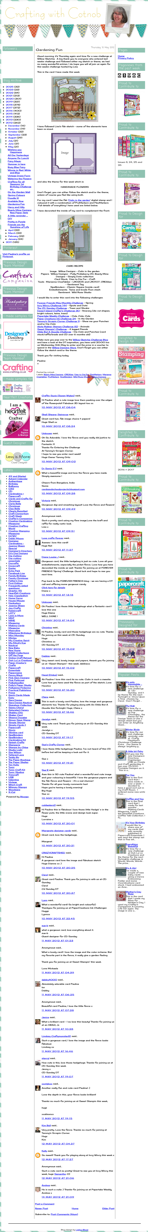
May (11, 146)
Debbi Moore (16, 538)
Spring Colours (16, 195)
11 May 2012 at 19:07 (57, 1076)
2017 (9, 107)
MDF (11, 618)
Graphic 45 (15, 590)
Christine (47, 627)
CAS (11, 488)
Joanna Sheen (17, 605)
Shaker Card (16, 715)
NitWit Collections (19, 653)
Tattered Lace (16, 755)
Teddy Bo (14, 757)
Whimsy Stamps (18, 787)
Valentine (14, 779)
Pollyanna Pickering (20, 687)
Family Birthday (17, 575)
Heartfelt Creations (19, 593)
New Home (15, 650)
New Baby (14, 648)
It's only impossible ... (134, 683)
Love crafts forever (52, 538)
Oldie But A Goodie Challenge (54, 332)
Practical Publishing (20, 690)
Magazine (14, 623)
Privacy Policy (126, 58)
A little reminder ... (18, 215)
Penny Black (15, 675)
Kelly (44, 1151)
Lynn (44, 900)
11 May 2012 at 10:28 (57, 1029)
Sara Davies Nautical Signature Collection (20, 703)
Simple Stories (17, 722)
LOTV (12, 613)
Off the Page (16, 655)
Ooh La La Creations (20, 660)
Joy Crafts (15, 608)
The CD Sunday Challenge (52, 308)
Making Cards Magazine (17, 626)
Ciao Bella (14, 508)
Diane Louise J (50, 557)
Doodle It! (13, 198)
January (13, 239)
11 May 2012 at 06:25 (58, 994)
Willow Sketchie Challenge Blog (90, 339)
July (11, 140)
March (12, 233)
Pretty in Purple (16, 221)
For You (130, 775)
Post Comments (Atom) (64, 1214)
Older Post (108, 1208)
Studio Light (15, 750)
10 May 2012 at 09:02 (59, 461)
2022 (10, 92)
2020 (10, 98)
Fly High (130, 706)
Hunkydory (15, 603)
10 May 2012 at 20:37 (58, 893)
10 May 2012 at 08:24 (58, 426)
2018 (9, 104)
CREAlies (68, 374)
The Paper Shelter (18, 762)
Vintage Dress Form (19, 175)
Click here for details (53, 587)
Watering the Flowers (19, 178)
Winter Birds (133, 729)
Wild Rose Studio (81, 377)
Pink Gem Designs (19, 677)
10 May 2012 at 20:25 (58, 867)
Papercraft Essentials (15, 668)
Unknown (47, 433)
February (13, 236)
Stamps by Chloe (18, 747)
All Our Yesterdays (18, 155)
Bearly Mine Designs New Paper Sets (19, 211)
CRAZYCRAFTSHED (53, 852)
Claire (45, 697)
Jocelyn (46, 719)
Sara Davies (15, 700)
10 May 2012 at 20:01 (58, 823)
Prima (12, 692)
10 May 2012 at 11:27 (57, 550)
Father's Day (16, 580)
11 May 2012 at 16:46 (57, 1051)
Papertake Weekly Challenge (53, 316)
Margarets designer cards (56, 830)
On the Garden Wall (19, 192)
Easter (12, 568)
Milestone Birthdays (20, 633)
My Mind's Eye (17, 643)
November (14, 128)
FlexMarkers (96, 374)
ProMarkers (53, 377)
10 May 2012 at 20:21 (58, 845)
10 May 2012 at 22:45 (58, 918)
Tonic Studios (16, 772)
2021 (9, 95)
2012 (9, 122)
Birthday (13, 483)
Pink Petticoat (16, 680)
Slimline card (16, 732)
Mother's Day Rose (133, 892)
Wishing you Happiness (15, 150)
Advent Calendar (18, 478)
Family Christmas (18, 578)
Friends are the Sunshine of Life (18, 225)
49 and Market (17, 476)
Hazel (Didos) (49, 675)
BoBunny (14, 486)
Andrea (46, 1185)
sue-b (45, 925)
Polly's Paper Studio (20, 685)
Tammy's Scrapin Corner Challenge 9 (58, 321)
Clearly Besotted (18, 511)
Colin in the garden (79, 200)
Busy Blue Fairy (16, 167)
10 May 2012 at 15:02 (58, 649)
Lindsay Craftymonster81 (56, 1036)
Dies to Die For (81, 374)
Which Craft (15, 784)
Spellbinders (16, 735)
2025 (10, 86)
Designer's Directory (20, 551)
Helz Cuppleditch (18, 595)
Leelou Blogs (82, 1230)
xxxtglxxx (47, 1083)
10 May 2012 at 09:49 (58, 509)
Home (75, 1208)
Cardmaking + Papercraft (16, 494)
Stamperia (14, 745)
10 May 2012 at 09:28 (58, 493)
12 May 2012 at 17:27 (57, 1159)
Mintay (13, 638)
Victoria (46, 500)
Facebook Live (17, 573)
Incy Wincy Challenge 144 (52, 305)
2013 (9, 119)
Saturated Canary (19, 710)
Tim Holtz (14, 764)
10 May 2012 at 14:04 (58, 620)
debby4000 (49, 979)
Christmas (14, 506)
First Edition (15, 583)
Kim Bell (46, 1125)
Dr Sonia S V (49, 468)
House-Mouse (17, 600)
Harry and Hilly (16, 207)
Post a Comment (44, 1204)
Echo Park (14, 570)
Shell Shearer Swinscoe (55, 414)
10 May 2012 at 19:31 (57, 763)
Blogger (24, 796)
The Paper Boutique (19, 760)
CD (10, 491)
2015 (10, 113)
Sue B (45, 770)
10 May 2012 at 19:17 (57, 737)
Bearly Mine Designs (53, 374)
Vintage (13, 782)
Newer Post (41, 1208)
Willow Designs (98, 377)
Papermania (15, 672)
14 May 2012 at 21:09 (58, 1197)
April (11, 230)
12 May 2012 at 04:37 (58, 1143)
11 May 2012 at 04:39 (58, 972)
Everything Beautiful (132, 845)
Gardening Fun (16, 204)
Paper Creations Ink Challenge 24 (56, 318)
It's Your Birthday (135, 822)
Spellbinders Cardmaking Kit (17, 738)
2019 (10, 101)
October (13, 131)
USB (11, 777)
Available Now (15, 201)
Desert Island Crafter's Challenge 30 (58, 310)
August (12, 137)
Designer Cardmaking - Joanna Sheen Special (17, 545)
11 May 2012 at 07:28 (58, 1010)
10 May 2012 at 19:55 (58, 798)
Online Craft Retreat (20, 658)
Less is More (16, 615)
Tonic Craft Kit (17, 769)
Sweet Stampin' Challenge (52, 329)
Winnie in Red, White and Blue (19, 171)
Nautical (13, 645)
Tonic (12, 767)
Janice (45, 1017)
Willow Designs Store (64, 347)
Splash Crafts (16, 742)
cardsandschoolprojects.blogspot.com (63, 489)
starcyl (45, 1058)
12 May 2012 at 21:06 (58, 1178)
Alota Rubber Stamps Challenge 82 (57, 326)
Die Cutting (15, 556)
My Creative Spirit (19, 640)
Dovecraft (14, 565)
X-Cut (12, 792)
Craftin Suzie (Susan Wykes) (58, 395)
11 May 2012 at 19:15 (57, 1118)
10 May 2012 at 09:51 (58, 531)
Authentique (15, 481)
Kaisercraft (15, 610)
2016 (10, 110)
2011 (9, 242)
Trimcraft (14, 774)
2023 (10, 89)
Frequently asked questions (18, 586)
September (14, 134)
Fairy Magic (14, 161)
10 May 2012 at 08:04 (59, 407)
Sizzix (12, 730)
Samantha (60, 1174)
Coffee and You (135, 799)
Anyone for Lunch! (18, 158)
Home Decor (16, 598)
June (11, 143)
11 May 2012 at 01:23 (57, 940)
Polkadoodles (16, 682)
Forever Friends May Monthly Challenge (60, 303)
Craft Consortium (19, 513)
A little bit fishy (134, 751)
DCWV (12, 536)
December (14, 125)
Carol (45, 875)
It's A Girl (131, 868)
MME (12, 620)
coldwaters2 (49, 805)
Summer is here (16, 164)
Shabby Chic (16, 712)
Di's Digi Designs (18, 553)
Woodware (14, 789)
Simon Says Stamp (20, 720)
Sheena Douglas (18, 717)
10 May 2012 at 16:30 (58, 690)
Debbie (46, 656)
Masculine (14, 630)
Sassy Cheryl (16, 707)
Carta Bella (15, 503)
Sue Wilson (15, 752)
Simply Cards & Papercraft (17, 726)
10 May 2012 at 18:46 (58, 712)
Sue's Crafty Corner (53, 744)
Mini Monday (16, 635)
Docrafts (14, 563)
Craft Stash (15, 516)
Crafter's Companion (20, 518)
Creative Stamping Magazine (19, 532)
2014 (9, 116)
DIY (10, 218)
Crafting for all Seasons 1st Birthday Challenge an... (19, 185)
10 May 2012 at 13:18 (57, 595)
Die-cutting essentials (15, 559)
